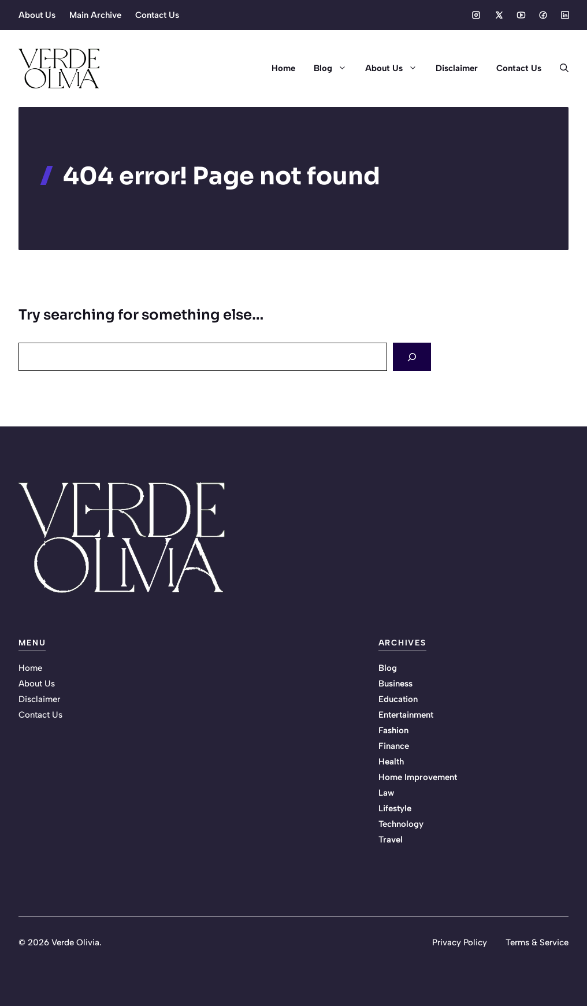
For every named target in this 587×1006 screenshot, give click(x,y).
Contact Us (157, 15)
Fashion (393, 730)
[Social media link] (476, 15)
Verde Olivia (75, 942)
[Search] (412, 357)
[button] (560, 68)
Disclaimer (457, 68)
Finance (393, 746)
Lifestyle (394, 808)
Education (398, 699)
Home (283, 68)
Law (386, 793)
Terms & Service (537, 942)
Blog (335, 68)
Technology (400, 824)
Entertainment (405, 715)
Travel (390, 839)
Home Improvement (417, 777)
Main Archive (95, 15)
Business (395, 683)
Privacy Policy (459, 942)
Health (391, 761)
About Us (36, 15)
